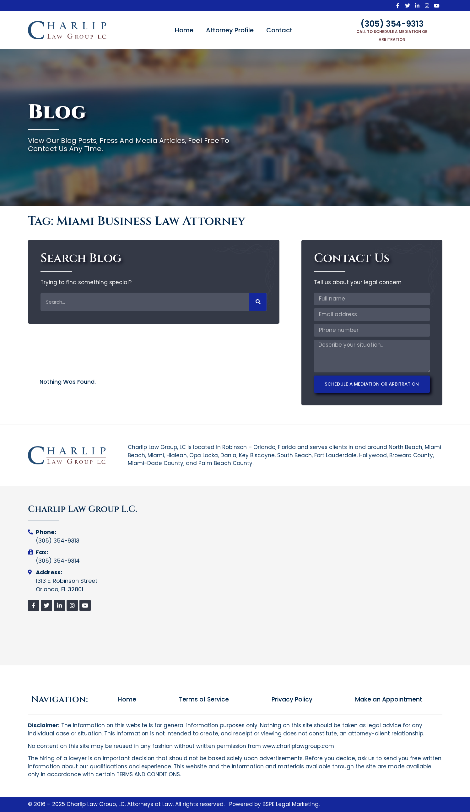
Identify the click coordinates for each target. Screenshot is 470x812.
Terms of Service (204, 700)
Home (184, 30)
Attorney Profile (230, 30)
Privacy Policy (292, 700)
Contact (279, 30)
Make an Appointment (388, 700)
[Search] (258, 302)
